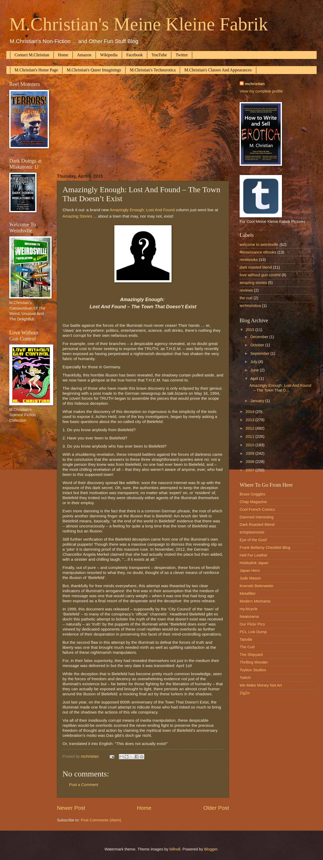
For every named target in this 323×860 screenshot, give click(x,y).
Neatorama (249, 616)
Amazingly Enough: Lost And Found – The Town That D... (280, 387)
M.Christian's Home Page (36, 70)
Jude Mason (250, 578)
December (259, 337)
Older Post (216, 808)
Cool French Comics (257, 509)
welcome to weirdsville (259, 244)
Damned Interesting (256, 517)
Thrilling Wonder (254, 662)
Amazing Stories (77, 216)
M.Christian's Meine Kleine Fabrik (138, 24)
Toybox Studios (253, 670)
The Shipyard (251, 654)
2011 (250, 436)
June (255, 370)
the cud (246, 298)
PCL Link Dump (253, 632)
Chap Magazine (253, 502)
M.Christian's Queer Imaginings (94, 70)
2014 (250, 412)
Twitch (245, 677)
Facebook (134, 55)
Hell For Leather (254, 555)
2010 (250, 445)
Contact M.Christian (32, 55)
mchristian (254, 84)
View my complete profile (261, 91)
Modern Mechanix (255, 601)
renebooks (249, 259)
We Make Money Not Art (261, 685)
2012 (250, 428)
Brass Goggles (252, 494)
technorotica (250, 305)
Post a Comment (83, 785)
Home (63, 55)
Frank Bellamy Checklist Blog (265, 547)
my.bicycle (249, 609)
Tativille (246, 639)
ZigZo (245, 693)
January (257, 401)
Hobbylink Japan (254, 563)
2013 (250, 420)
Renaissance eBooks (258, 252)
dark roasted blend (256, 267)
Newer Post (71, 808)
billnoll (174, 849)
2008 (250, 461)
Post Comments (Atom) (101, 820)
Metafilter (248, 593)
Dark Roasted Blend (257, 524)
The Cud (247, 647)
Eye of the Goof (253, 540)
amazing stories (253, 282)
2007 (250, 470)
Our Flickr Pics (252, 624)
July (254, 362)
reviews (246, 290)
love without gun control (260, 275)
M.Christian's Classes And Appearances (218, 70)
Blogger (210, 849)
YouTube (159, 55)
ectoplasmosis (252, 532)
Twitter (182, 55)
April (254, 378)
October (257, 345)
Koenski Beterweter (256, 586)
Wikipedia (109, 55)
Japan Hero (250, 570)
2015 (250, 330)
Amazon (84, 55)
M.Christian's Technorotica (153, 70)
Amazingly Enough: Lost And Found (142, 210)
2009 (250, 453)
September (260, 353)
